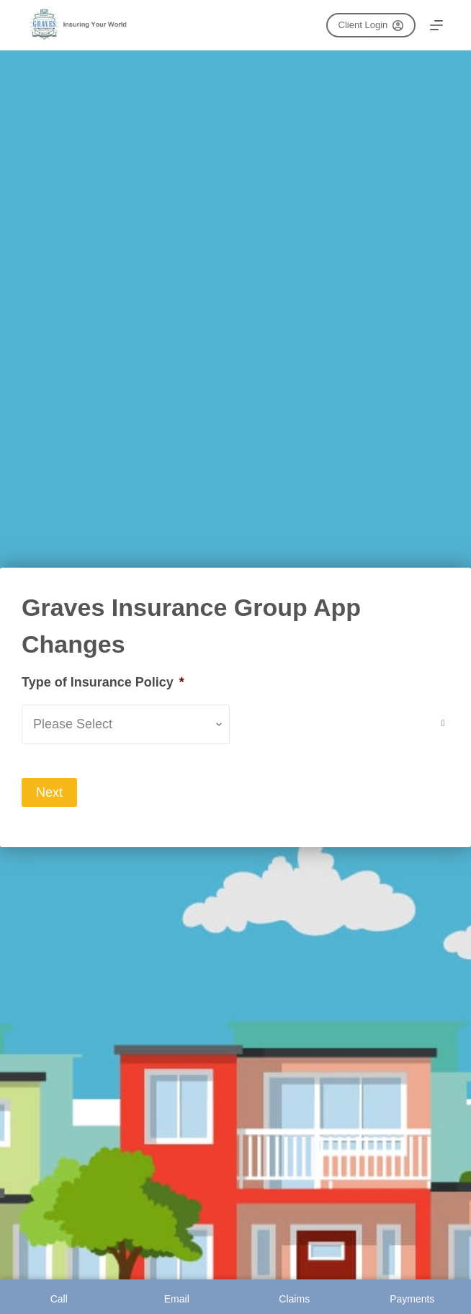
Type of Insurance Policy (103, 682)
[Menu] (436, 25)
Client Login (370, 25)
